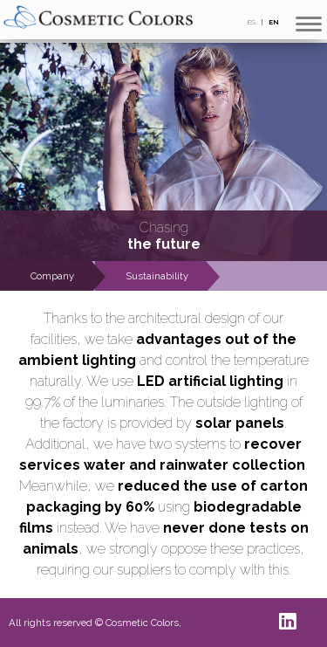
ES (251, 21)
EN (274, 21)
